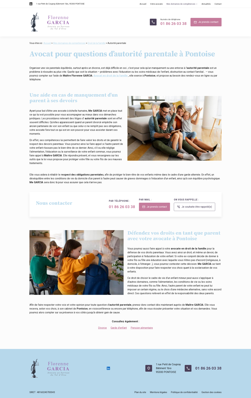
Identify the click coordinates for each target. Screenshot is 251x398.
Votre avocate (156, 4)
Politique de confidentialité (184, 392)
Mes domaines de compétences (180, 4)
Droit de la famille (96, 43)
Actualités (206, 4)
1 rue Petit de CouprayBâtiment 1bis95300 (168, 368)
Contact (218, 4)
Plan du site (140, 392)
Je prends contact (206, 22)
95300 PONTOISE (60, 4)
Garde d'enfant (119, 327)
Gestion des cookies (212, 392)
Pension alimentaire (142, 327)
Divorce (102, 327)
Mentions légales (158, 392)
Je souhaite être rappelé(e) (194, 207)
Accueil (143, 4)
